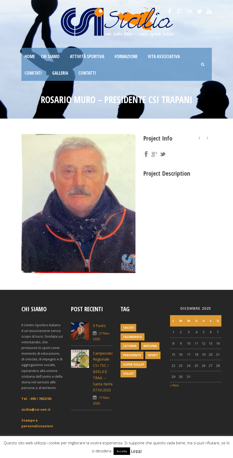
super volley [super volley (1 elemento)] (133, 364)
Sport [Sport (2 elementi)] (153, 355)
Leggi (136, 450)
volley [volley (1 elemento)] (128, 373)
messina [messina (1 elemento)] (150, 346)
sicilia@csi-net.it (36, 409)
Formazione (126, 56)
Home (30, 56)
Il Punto (99, 325)
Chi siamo (50, 56)
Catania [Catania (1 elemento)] (129, 346)
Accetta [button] (122, 451)
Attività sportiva (87, 56)
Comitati (33, 73)
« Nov (174, 385)
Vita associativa (164, 56)
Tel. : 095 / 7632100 (36, 398)
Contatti (87, 73)
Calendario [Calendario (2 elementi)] (132, 337)
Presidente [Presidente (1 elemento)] (132, 355)
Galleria (60, 73)
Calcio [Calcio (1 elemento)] (128, 327)
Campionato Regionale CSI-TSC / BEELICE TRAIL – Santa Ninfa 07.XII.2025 (103, 372)
